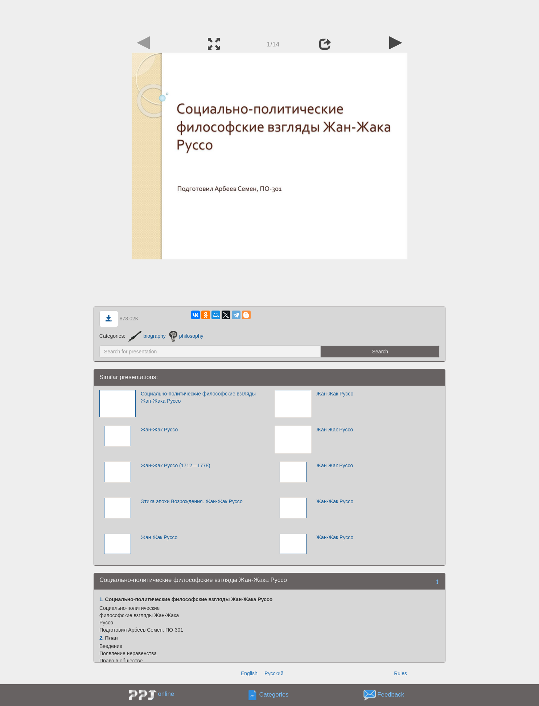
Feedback (390, 694)
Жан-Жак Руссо (334, 394)
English (249, 673)
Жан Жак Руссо (334, 429)
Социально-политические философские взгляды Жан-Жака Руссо (198, 397)
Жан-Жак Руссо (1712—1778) (175, 465)
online (166, 693)
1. (101, 599)
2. (101, 638)
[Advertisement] (269, 16)
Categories (274, 694)
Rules (400, 673)
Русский (273, 673)
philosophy (186, 336)
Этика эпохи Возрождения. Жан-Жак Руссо (192, 501)
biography (147, 336)
